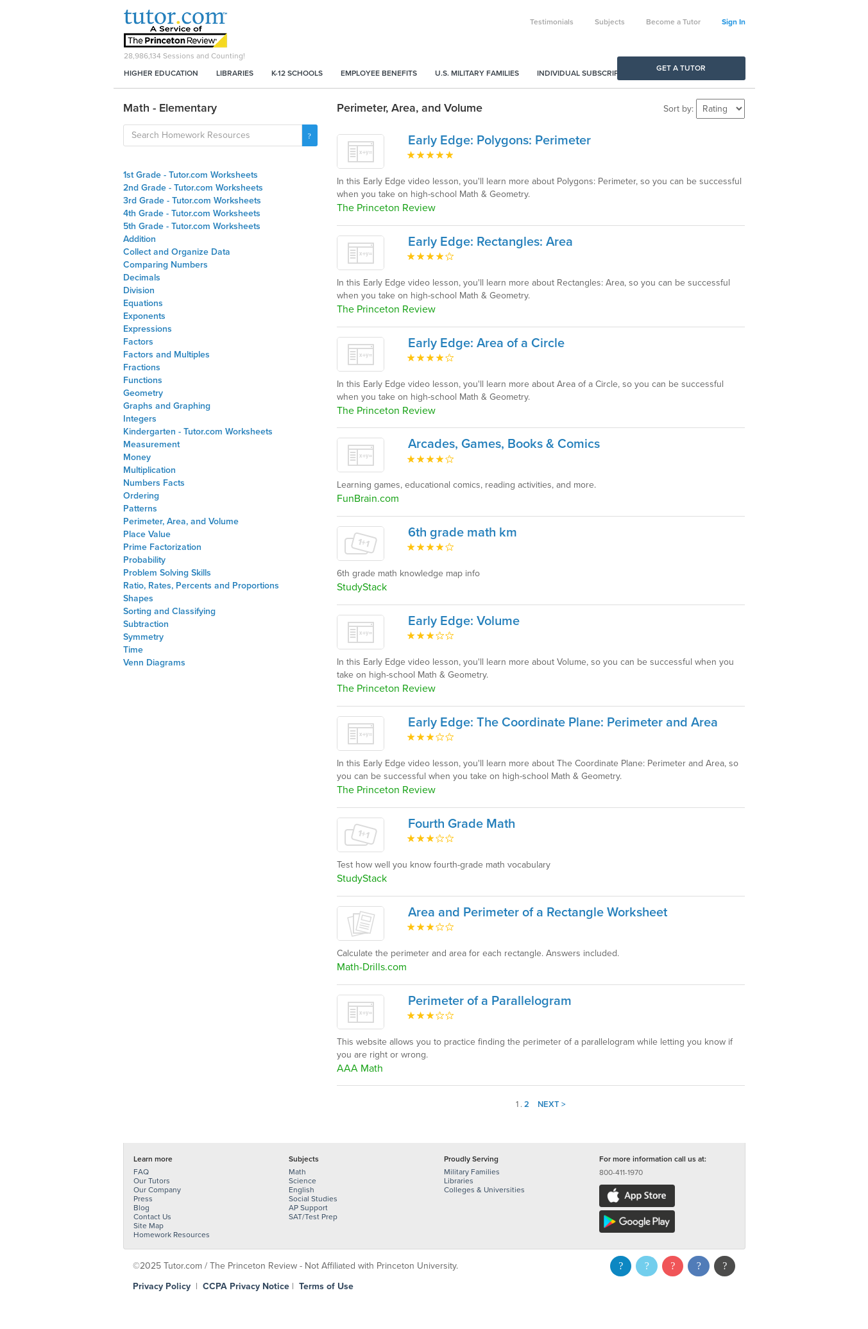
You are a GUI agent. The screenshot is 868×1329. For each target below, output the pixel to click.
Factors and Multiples (166, 354)
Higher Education (161, 73)
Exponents (144, 316)
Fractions (141, 367)
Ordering (141, 495)
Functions (142, 380)
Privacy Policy (162, 1286)
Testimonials (552, 21)
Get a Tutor (681, 68)
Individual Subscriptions (589, 73)
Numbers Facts (154, 482)
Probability (144, 559)
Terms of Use (326, 1286)
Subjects (610, 21)
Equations (143, 303)
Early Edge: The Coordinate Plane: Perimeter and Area (563, 722)
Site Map (148, 1225)
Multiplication (149, 470)
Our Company (157, 1189)
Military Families (472, 1171)
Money (137, 457)
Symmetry (143, 636)
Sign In (733, 21)
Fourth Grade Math (461, 824)
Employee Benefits (379, 73)
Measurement (151, 444)
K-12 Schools (297, 73)
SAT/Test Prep (313, 1216)
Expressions (147, 328)
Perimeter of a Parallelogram (490, 1001)
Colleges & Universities (484, 1189)
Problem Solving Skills (167, 572)
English (301, 1189)
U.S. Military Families (477, 73)
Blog (141, 1207)
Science (302, 1180)
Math (297, 1171)
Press (143, 1198)
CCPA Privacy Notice (246, 1286)
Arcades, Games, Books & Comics (504, 444)
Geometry (143, 393)
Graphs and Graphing (166, 405)
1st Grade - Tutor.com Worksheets (190, 174)
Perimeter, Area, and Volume (181, 521)
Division (139, 290)
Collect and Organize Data (176, 251)
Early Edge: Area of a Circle (486, 343)
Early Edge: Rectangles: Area (490, 242)
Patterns (140, 508)
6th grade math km (462, 532)
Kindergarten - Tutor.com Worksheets (198, 431)
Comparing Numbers (165, 264)
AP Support (308, 1207)
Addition (139, 239)
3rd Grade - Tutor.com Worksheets (192, 200)
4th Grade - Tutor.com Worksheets (191, 213)
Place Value (147, 534)
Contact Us (152, 1216)
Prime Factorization (162, 547)
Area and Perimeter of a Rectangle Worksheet (537, 912)
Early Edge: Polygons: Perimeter (499, 140)
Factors (138, 341)
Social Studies (313, 1198)
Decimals (141, 277)
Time (133, 649)
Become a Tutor (673, 21)
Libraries (234, 73)
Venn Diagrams (154, 662)
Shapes (138, 598)
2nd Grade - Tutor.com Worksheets (193, 187)
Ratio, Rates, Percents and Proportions (201, 585)
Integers (140, 418)
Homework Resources (171, 1234)
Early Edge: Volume (464, 621)
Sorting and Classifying (169, 611)
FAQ (141, 1171)
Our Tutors (151, 1180)
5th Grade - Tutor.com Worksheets (191, 226)
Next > (552, 1104)
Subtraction (146, 624)
